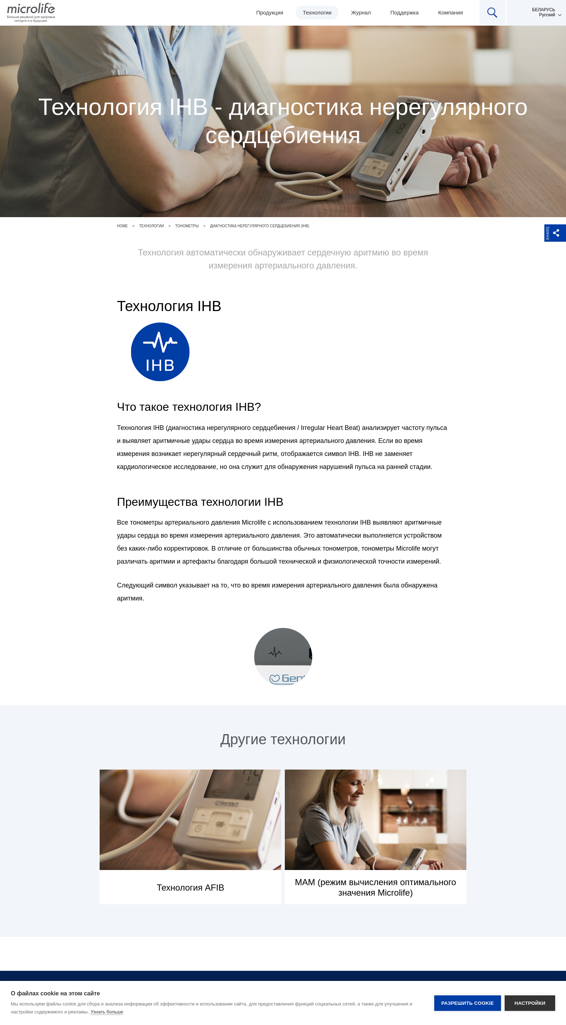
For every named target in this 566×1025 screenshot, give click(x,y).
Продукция (269, 12)
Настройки (529, 1003)
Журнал (361, 12)
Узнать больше (107, 1012)
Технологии (317, 12)
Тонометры (187, 226)
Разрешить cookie (467, 1003)
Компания (450, 12)
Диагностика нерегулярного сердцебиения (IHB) (259, 226)
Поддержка (405, 12)
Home (122, 226)
